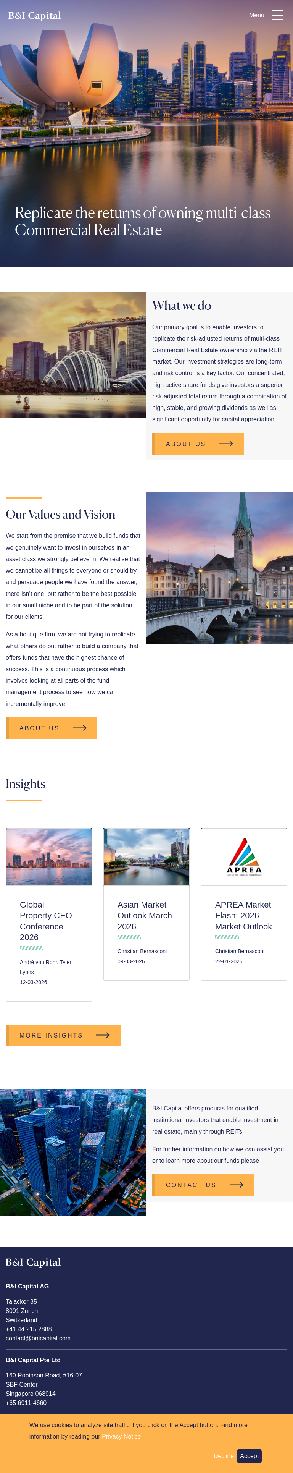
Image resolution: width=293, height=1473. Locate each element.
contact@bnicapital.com (38, 1338)
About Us (186, 444)
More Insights (51, 1035)
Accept (249, 1456)
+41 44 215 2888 (29, 1329)
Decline (224, 1456)
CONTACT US (191, 1185)
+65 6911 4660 (26, 1403)
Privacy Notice (121, 1436)
